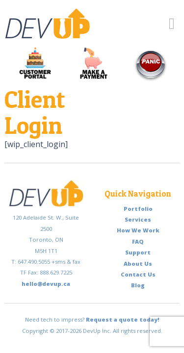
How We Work (138, 230)
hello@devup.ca (46, 283)
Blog (138, 285)
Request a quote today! (122, 319)
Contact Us (138, 274)
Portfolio (138, 208)
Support (138, 252)
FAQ (138, 241)
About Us (138, 263)
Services (138, 219)
